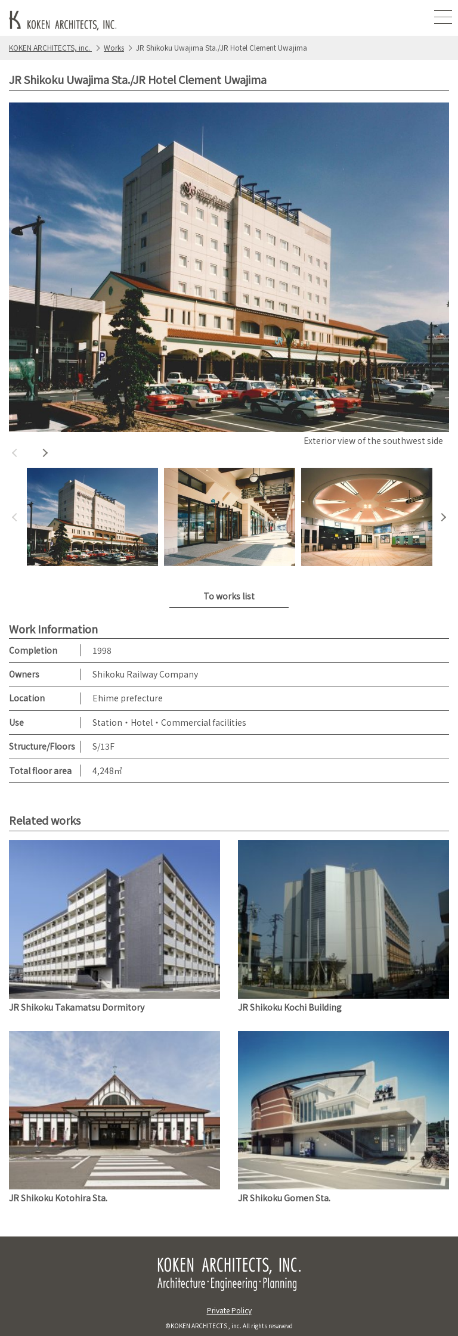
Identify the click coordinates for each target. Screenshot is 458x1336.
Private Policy (229, 1310)
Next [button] (45, 453)
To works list (229, 596)
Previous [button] (15, 453)
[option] (229, 276)
